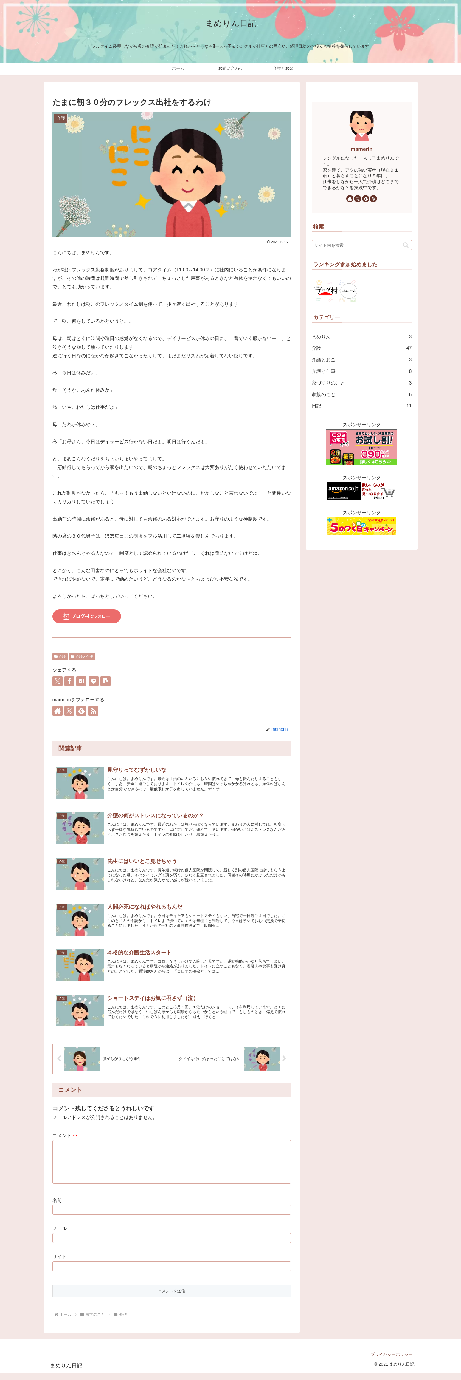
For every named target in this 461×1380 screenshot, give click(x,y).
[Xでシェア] (57, 681)
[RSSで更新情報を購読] (93, 711)
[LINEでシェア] (94, 681)
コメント (64, 1135)
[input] (362, 245)
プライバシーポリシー (391, 1361)
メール (59, 1235)
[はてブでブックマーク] (81, 681)
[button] (105, 681)
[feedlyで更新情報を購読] (81, 711)
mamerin (361, 149)
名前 (57, 1207)
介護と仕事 (82, 657)
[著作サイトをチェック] (57, 711)
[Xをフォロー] (69, 711)
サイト (59, 1263)
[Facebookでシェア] (69, 681)
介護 (60, 657)
